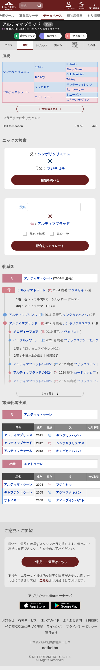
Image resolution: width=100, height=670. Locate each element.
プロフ (8, 45)
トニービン (73, 94)
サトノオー (12, 500)
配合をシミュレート (50, 246)
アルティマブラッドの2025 (32, 381)
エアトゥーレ (43, 97)
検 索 (40, 5)
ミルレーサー (75, 89)
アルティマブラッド (53, 224)
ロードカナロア (85, 372)
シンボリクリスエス (16, 71)
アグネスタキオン (68, 492)
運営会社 (51, 632)
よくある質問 (72, 620)
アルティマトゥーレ (16, 92)
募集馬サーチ (28, 15)
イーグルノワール (25, 340)
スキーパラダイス (78, 99)
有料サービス (27, 620)
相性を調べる (50, 180)
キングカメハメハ (75, 314)
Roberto (71, 64)
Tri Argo (71, 79)
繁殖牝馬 (75, 45)
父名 (23, 207)
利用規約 (92, 620)
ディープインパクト (70, 500)
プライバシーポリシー (81, 626)
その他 (91, 45)
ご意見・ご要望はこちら (50, 562)
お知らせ (8, 620)
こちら (44, 580)
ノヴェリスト (70, 331)
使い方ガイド (50, 620)
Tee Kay (40, 77)
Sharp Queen (74, 69)
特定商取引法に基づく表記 (24, 626)
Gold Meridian (75, 74)
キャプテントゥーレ (18, 492)
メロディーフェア (25, 331)
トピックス (42, 45)
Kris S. (39, 67)
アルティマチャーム (18, 451)
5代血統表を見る (48, 109)
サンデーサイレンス (79, 84)
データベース (52, 15)
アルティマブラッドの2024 (32, 372)
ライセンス (54, 626)
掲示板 (58, 45)
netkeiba (50, 648)
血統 (25, 45)
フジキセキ (42, 87)
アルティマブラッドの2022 (32, 364)
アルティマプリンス (23, 314)
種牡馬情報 (75, 15)
